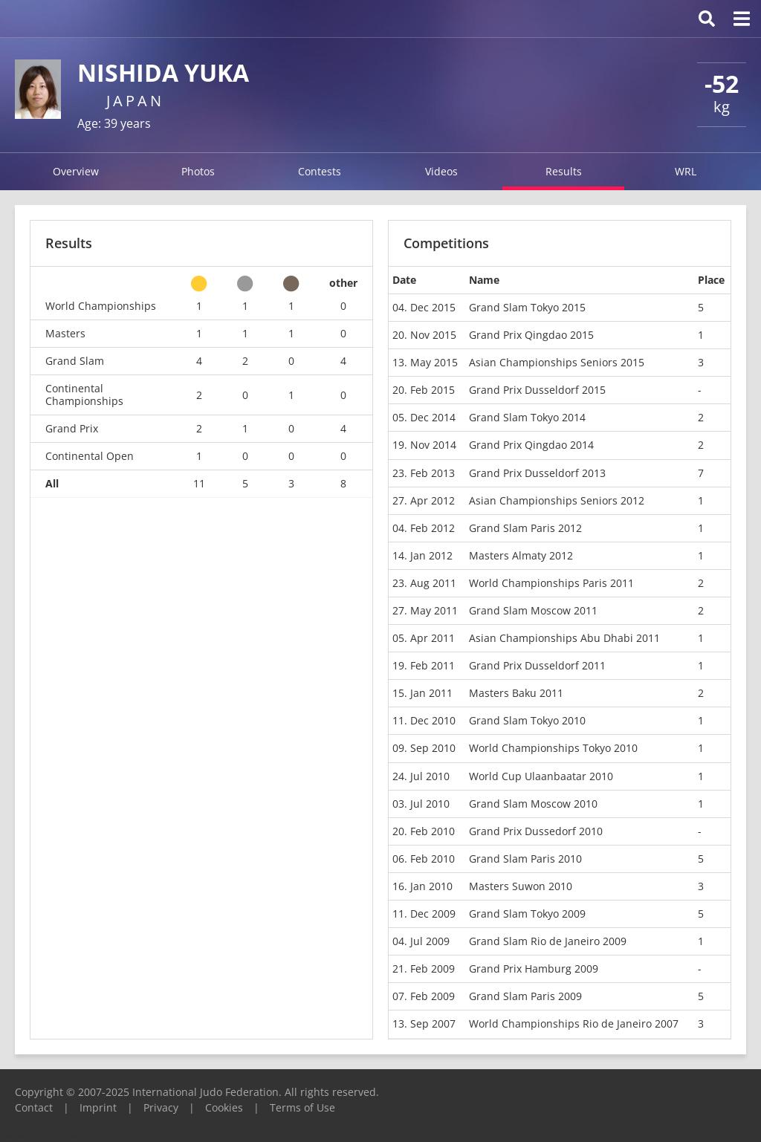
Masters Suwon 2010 (520, 886)
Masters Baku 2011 (516, 693)
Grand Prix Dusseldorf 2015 (537, 390)
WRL (685, 171)
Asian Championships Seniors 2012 (556, 500)
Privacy (160, 1107)
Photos (198, 171)
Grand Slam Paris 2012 (525, 528)
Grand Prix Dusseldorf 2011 (537, 665)
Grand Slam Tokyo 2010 (527, 720)
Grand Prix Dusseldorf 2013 (537, 473)
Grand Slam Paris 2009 (525, 996)
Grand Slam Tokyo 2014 (527, 417)
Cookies (224, 1107)
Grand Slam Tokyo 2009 (527, 913)
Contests (319, 171)
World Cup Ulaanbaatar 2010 (541, 776)
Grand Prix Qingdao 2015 (531, 335)
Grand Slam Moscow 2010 (533, 804)
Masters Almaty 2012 (521, 555)
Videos (441, 171)
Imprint (98, 1107)
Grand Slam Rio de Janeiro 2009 (547, 941)
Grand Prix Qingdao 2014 (531, 445)
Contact (34, 1107)
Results (563, 171)
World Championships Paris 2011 (551, 583)
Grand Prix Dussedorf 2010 (536, 831)
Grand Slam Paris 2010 (525, 858)
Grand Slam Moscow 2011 (533, 610)
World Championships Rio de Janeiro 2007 (574, 1023)
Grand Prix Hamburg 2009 (533, 968)
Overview (76, 171)
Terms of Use (302, 1107)
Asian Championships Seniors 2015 (556, 362)
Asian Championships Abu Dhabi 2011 (564, 638)
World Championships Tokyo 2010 (553, 748)
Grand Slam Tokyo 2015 (527, 307)
